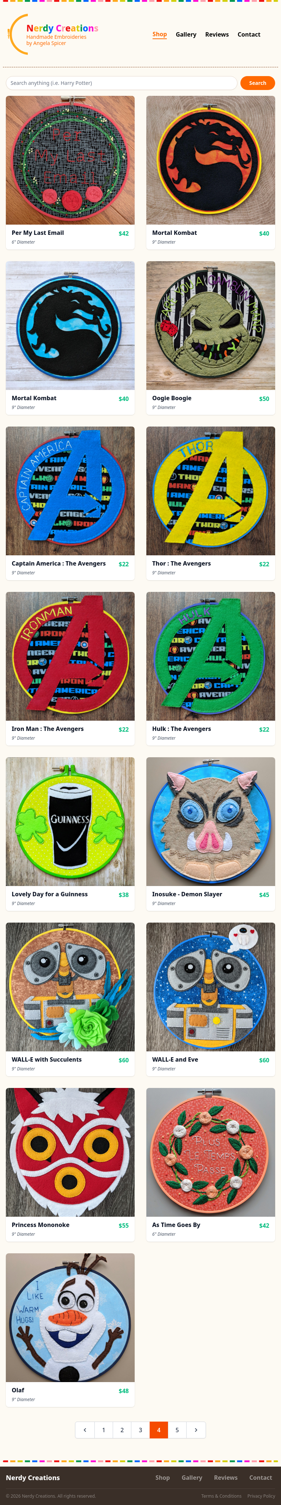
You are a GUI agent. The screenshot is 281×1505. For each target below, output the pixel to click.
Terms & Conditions (221, 1496)
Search (257, 82)
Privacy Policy (261, 1496)
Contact (249, 34)
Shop (160, 34)
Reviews (217, 34)
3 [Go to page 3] (140, 1430)
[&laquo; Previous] (85, 1430)
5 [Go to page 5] (177, 1430)
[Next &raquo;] (196, 1430)
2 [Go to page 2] (122, 1430)
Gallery (186, 34)
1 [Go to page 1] (103, 1430)
